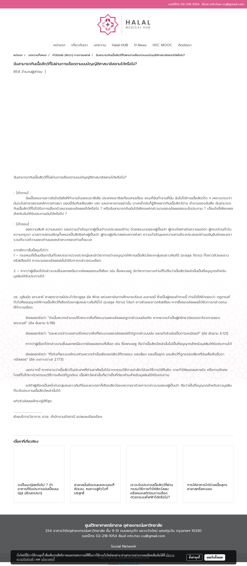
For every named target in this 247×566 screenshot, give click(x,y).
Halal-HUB (120, 45)
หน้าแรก (59, 45)
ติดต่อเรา (185, 45)
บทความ (100, 45)
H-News (140, 45)
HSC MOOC (162, 45)
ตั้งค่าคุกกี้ (194, 557)
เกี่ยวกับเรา (79, 45)
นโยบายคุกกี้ (48, 559)
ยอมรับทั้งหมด (215, 557)
